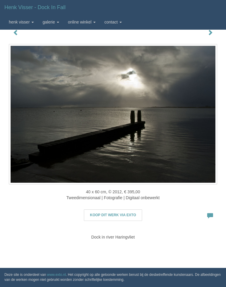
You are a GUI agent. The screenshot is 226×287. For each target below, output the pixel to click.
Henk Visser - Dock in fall (35, 7)
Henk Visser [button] (21, 22)
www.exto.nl (56, 275)
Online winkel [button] (82, 22)
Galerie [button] (51, 22)
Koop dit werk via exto (113, 215)
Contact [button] (113, 22)
